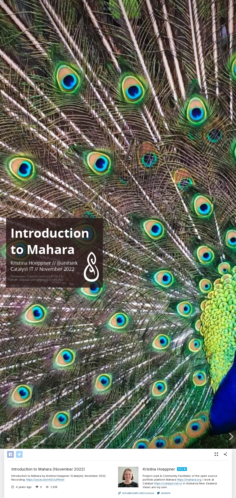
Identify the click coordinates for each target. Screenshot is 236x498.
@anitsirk (67, 262)
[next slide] (230, 436)
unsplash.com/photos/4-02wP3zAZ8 (41, 279)
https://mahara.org (189, 479)
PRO (180, 469)
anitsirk (163, 493)
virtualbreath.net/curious (136, 493)
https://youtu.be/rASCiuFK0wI (45, 479)
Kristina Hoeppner (159, 469)
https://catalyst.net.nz (168, 483)
